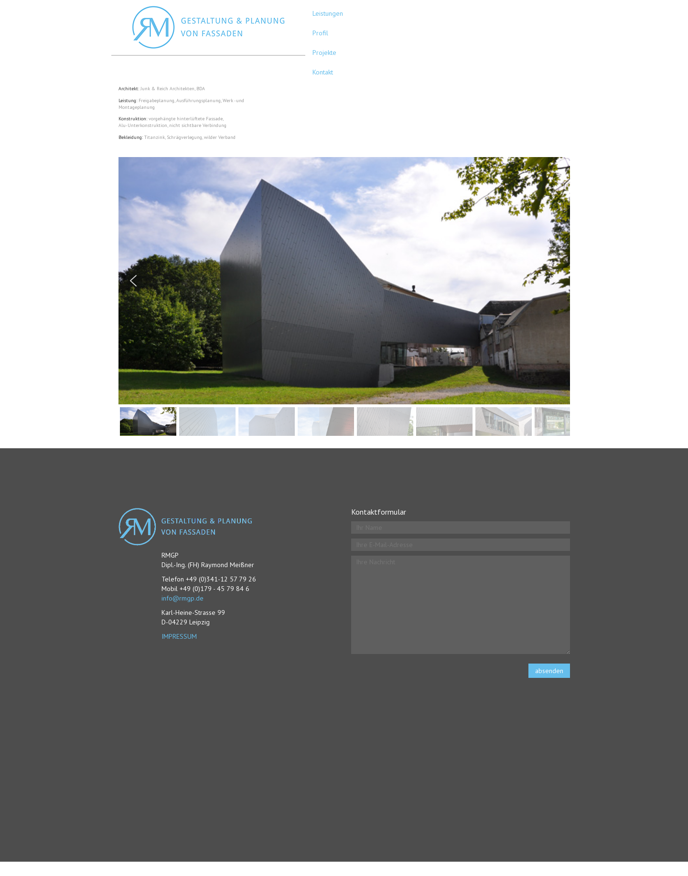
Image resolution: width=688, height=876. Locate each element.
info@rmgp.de (182, 598)
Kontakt (322, 72)
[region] (344, 298)
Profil (320, 33)
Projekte (324, 52)
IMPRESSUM (179, 636)
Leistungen (327, 13)
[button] (133, 280)
